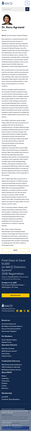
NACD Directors (9, 351)
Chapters (4, 383)
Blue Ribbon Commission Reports (12, 326)
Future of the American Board (11, 329)
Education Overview (8, 348)
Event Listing (6, 353)
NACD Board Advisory (11, 369)
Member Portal (6, 342)
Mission (4, 376)
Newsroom (5, 388)
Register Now (15, 295)
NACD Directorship (12, 364)
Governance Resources (9, 324)
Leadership (5, 378)
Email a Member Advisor (9, 340)
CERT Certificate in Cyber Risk (11, 367)
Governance (5, 381)
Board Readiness (11, 399)
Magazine (9, 331)
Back (15, 250)
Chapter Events (6, 356)
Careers (4, 386)
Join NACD (5, 397)
